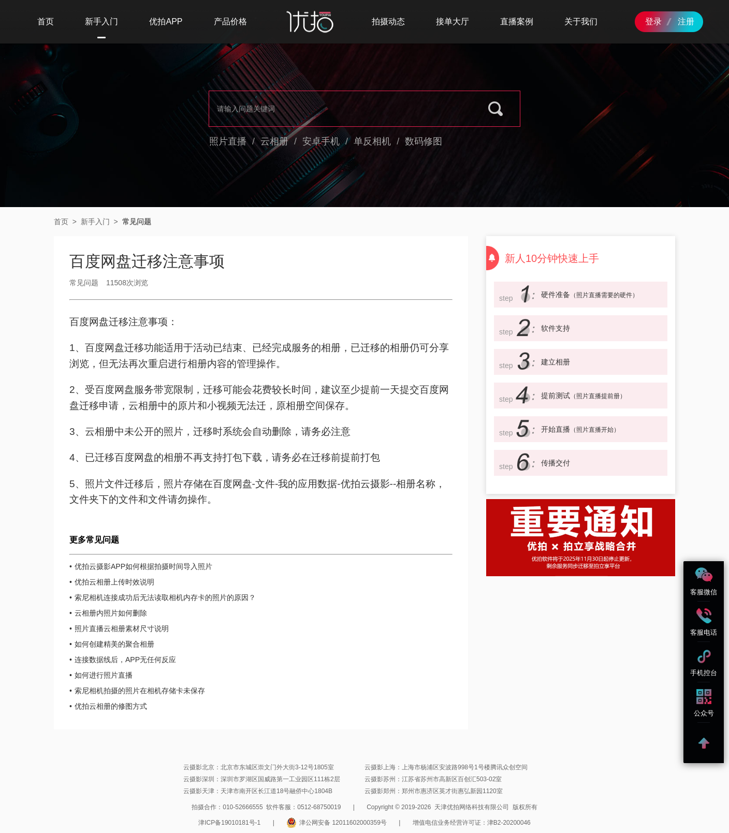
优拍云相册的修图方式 (111, 706)
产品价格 (230, 21)
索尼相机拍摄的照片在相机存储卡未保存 (140, 690)
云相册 (274, 141)
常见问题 (136, 221)
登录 (653, 21)
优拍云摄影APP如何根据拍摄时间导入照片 (143, 566)
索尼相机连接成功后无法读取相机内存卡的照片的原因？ (165, 597)
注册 (686, 21)
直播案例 (516, 21)
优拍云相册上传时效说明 (114, 582)
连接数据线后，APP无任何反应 (125, 659)
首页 (45, 21)
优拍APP (165, 21)
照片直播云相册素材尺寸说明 (122, 628)
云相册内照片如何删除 (111, 613)
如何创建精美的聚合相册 (114, 644)
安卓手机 (321, 141)
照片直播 (227, 141)
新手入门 (101, 21)
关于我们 (580, 21)
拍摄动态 (388, 21)
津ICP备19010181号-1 (229, 822)
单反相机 (372, 141)
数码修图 (423, 141)
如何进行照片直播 (104, 675)
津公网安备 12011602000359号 (336, 822)
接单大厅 (452, 21)
